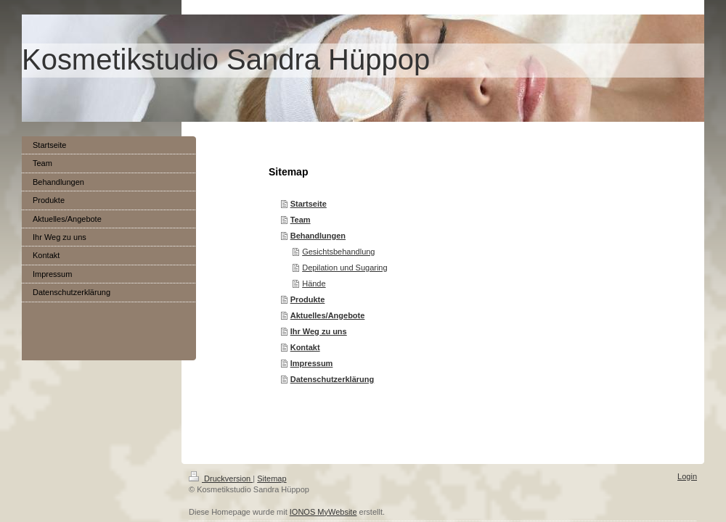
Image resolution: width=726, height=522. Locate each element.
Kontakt (305, 347)
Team (300, 219)
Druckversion (221, 478)
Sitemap (271, 478)
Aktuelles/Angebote (327, 315)
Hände (313, 283)
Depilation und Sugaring (344, 267)
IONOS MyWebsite (323, 512)
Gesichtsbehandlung (338, 251)
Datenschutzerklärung (332, 379)
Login (687, 476)
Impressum (311, 363)
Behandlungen (318, 235)
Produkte (307, 299)
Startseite (308, 203)
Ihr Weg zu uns (318, 331)
